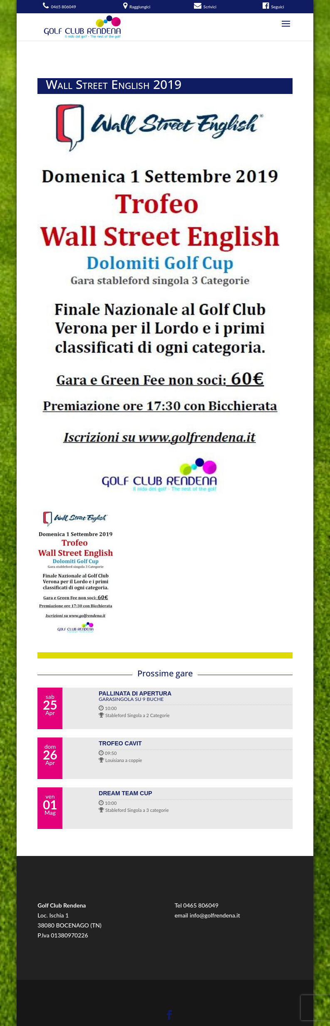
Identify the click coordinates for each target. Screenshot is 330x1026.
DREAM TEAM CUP (125, 793)
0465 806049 (200, 905)
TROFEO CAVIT (120, 743)
